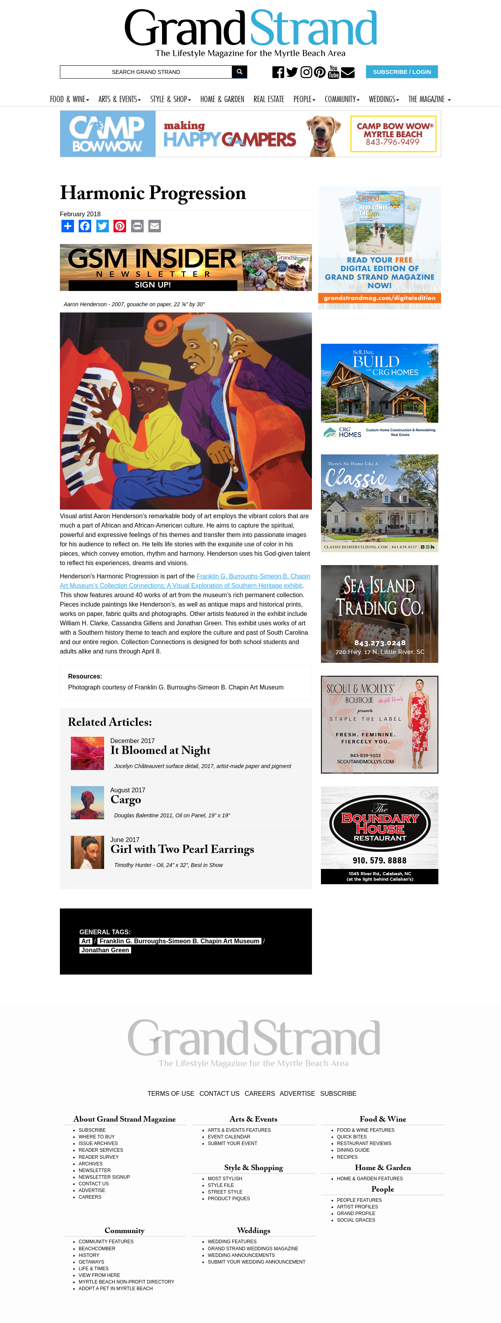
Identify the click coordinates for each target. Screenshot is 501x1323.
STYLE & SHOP (170, 98)
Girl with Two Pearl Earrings (182, 851)
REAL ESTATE (269, 98)
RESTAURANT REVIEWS (364, 1143)
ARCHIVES (91, 1164)
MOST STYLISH (225, 1178)
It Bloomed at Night (160, 752)
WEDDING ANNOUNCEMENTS (241, 1255)
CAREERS (260, 1093)
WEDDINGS (384, 98)
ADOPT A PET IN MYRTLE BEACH (116, 1288)
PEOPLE (304, 98)
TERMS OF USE (171, 1093)
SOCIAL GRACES (356, 1220)
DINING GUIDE (353, 1150)
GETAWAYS (91, 1262)
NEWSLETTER (95, 1170)
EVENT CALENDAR (229, 1137)
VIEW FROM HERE (99, 1275)
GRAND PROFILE (356, 1213)
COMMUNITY (342, 98)
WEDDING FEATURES (232, 1241)
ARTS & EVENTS (120, 98)
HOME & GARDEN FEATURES (370, 1178)
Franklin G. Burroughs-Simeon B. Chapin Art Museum (179, 941)
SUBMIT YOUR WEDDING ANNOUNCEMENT (257, 1262)
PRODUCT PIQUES (229, 1198)
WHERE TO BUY (97, 1137)
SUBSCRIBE (338, 1093)
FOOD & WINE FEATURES (366, 1130)
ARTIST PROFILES (357, 1207)
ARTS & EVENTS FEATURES (239, 1130)
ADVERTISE (297, 1093)
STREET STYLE (225, 1192)
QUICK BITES (352, 1137)
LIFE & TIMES (93, 1268)
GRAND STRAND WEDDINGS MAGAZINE (253, 1248)
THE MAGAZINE (430, 98)
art (85, 941)
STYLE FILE (221, 1185)
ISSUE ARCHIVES (98, 1143)
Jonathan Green (105, 950)
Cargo (125, 801)
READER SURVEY (99, 1157)
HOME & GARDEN (222, 98)
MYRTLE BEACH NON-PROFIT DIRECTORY (126, 1282)
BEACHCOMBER (97, 1248)
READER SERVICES (101, 1150)
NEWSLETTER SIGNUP (104, 1177)
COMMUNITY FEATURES (106, 1241)
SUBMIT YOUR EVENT (232, 1143)
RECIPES (347, 1157)
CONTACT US (220, 1093)
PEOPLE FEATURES (359, 1200)
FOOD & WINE (69, 98)
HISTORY (89, 1255)
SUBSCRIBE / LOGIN (402, 71)
